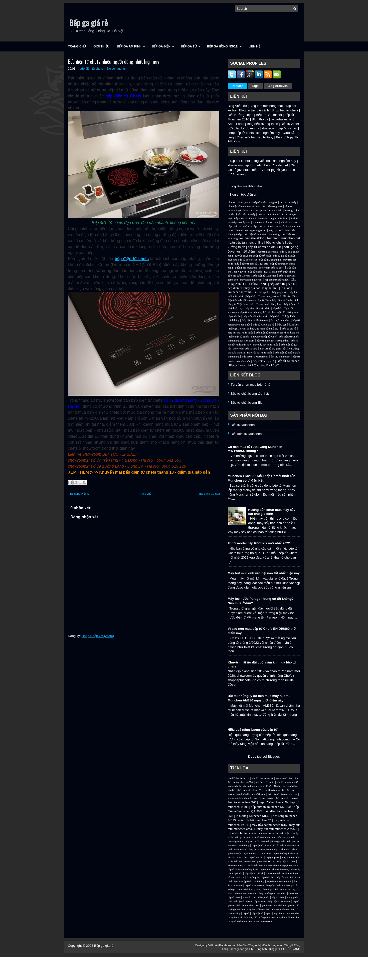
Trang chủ (77, 46)
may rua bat (252, 288)
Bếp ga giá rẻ (88, 22)
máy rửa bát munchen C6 (254, 820)
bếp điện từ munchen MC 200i (272, 807)
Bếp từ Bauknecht (269, 115)
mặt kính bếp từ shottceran (242, 259)
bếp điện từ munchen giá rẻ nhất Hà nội (268, 296)
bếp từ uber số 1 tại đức (255, 263)
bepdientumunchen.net (283, 238)
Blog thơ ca (260, 119)
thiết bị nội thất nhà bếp (242, 214)
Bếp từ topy (265, 137)
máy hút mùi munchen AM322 (277, 829)
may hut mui (270, 288)
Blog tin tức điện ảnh (254, 110)
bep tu (292, 284)
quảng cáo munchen (246, 267)
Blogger (273, 756)
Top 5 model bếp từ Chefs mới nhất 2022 (259, 543)
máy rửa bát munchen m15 (269, 825)
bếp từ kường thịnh (270, 259)
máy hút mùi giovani (251, 279)
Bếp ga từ (192, 44)
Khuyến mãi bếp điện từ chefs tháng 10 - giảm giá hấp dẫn (154, 472)
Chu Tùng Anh (251, 945)
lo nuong (286, 288)
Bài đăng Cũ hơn (209, 493)
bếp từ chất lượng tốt (265, 202)
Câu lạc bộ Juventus (244, 128)
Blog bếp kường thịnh (262, 124)
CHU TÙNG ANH (255, 284)
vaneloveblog (254, 238)
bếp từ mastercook (267, 251)
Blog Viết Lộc (237, 106)
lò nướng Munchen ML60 (253, 816)
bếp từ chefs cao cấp (245, 226)
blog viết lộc (261, 161)
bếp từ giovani (287, 275)
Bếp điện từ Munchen (264, 275)
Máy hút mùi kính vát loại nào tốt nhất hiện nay (264, 573)
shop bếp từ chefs (241, 133)
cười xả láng (237, 174)
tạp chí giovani (258, 230)
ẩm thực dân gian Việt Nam (273, 218)
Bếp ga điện (164, 44)
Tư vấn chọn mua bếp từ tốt (251, 384)
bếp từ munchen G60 (242, 802)
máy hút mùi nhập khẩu (240, 332)
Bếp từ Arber (290, 124)
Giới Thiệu (101, 46)
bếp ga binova (266, 226)
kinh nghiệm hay (268, 133)
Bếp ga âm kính (132, 44)
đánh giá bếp (235, 234)
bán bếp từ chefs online (246, 242)
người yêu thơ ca (284, 170)
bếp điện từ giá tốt (272, 206)
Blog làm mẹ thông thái (266, 106)
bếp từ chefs (275, 242)
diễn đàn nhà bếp (238, 230)
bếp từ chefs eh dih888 (264, 247)
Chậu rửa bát (246, 137)
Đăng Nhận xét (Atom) (98, 636)
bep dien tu (235, 288)
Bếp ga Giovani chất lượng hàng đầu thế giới (254, 328)
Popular (237, 86)
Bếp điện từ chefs (239, 336)
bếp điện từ (277, 284)
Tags (255, 86)
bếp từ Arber (261, 170)
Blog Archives (278, 86)
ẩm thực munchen (280, 320)
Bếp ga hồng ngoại (226, 44)
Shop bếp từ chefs (285, 110)
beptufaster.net (281, 119)
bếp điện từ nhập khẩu (276, 279)
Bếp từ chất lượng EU (246, 402)
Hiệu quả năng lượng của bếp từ (252, 729)
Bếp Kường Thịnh (240, 115)
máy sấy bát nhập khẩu (257, 308)
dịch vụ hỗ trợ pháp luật (267, 312)
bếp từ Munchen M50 (273, 802)
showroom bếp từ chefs (245, 165)
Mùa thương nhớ (271, 945)
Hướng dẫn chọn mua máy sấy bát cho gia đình (271, 512)
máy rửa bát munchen (288, 226)
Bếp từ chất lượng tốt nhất (250, 393)
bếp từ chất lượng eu (239, 202)
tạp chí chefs (251, 210)
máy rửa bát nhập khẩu (255, 316)
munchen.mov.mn (240, 292)
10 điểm (249, 251)
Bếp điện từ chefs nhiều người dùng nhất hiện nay (113, 61)
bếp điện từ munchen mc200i (244, 206)
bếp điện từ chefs (91, 68)
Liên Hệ (254, 46)
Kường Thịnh (291, 210)
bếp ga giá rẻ (279, 292)
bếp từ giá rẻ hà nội (284, 255)
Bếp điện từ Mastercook (255, 320)
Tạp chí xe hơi (239, 161)
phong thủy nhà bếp (271, 210)
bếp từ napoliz (262, 292)
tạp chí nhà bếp (288, 202)
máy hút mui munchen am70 (263, 833)
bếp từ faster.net (276, 165)
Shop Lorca (236, 124)
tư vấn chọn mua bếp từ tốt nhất (253, 255)
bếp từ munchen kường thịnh (266, 304)
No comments (116, 68)
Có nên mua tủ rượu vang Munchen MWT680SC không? (255, 449)
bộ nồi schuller (238, 833)
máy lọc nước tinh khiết (282, 230)
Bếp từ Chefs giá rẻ (263, 324)
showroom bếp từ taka (240, 312)
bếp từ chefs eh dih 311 (270, 214)
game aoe (233, 279)
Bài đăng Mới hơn (80, 493)
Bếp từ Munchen (288, 324)
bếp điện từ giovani (245, 218)
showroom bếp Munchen (279, 128)
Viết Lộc (213, 945)
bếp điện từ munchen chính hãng (262, 234)
